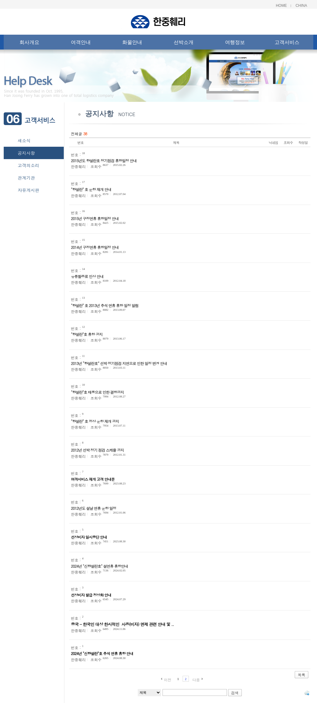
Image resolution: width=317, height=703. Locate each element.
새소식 (24, 140)
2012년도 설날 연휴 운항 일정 (93, 508)
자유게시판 (28, 190)
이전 (167, 679)
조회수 (288, 142)
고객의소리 (28, 165)
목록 (301, 674)
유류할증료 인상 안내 (87, 276)
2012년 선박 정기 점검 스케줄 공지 (97, 450)
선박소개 (183, 43)
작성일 (303, 142)
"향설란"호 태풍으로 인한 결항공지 (97, 392)
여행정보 (235, 43)
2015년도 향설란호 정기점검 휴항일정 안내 (104, 160)
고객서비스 (287, 43)
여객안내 (81, 43)
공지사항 (26, 153)
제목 (176, 142)
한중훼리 (78, 166)
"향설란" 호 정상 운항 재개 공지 (95, 421)
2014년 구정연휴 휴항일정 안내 (95, 247)
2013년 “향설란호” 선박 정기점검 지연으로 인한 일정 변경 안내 (119, 363)
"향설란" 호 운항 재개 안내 (91, 189)
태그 (306, 692)
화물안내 (132, 43)
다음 (196, 679)
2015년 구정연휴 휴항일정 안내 (95, 218)
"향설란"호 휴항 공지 (86, 334)
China (301, 5)
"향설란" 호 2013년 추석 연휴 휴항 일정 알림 (104, 305)
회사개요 (29, 43)
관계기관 (26, 178)
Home (281, 5)
